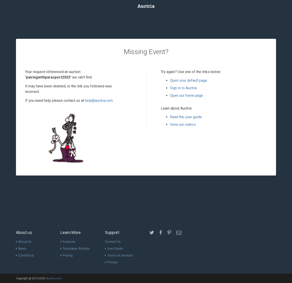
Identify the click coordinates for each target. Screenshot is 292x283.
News (21, 248)
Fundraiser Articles (75, 248)
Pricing (66, 255)
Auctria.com (54, 278)
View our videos (183, 124)
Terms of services (119, 255)
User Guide (114, 248)
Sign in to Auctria (183, 88)
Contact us (25, 255)
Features (68, 242)
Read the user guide (186, 117)
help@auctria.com (99, 100)
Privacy (111, 262)
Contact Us (113, 242)
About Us (23, 242)
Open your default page (188, 80)
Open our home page (186, 95)
